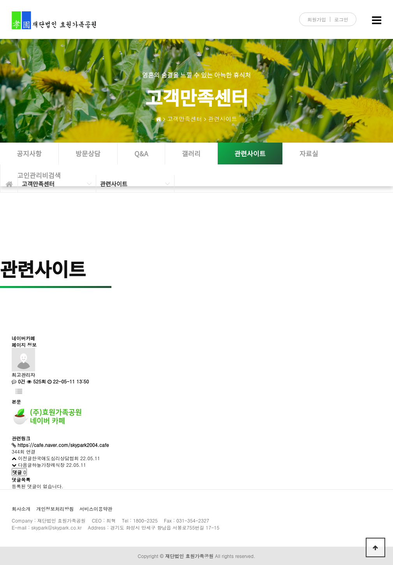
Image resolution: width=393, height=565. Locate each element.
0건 (18, 381)
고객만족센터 (184, 119)
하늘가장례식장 (48, 464)
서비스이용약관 (95, 508)
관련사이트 (222, 119)
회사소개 (21, 508)
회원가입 (316, 19)
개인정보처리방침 (55, 508)
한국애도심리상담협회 (55, 458)
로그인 (341, 19)
